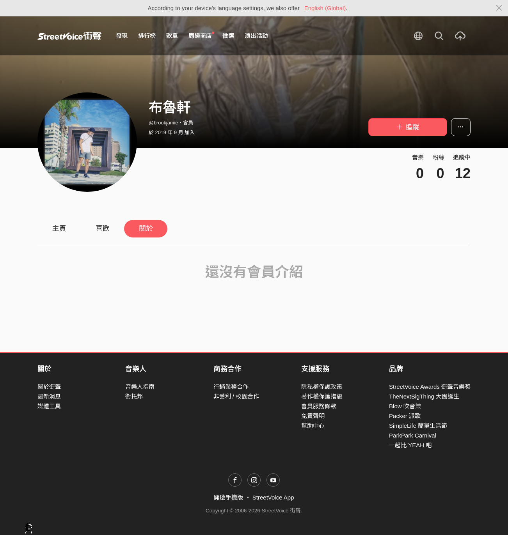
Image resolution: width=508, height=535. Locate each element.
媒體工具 (49, 406)
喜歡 (103, 228)
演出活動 (256, 35)
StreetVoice (69, 36)
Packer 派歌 (405, 416)
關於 (146, 228)
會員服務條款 (318, 406)
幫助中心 (313, 425)
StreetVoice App (273, 497)
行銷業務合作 (231, 386)
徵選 (228, 35)
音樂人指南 (140, 386)
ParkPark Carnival (412, 435)
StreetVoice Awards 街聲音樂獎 (430, 386)
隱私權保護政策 (321, 386)
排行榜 (147, 35)
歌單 (172, 35)
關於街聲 (49, 386)
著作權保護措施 (321, 396)
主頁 (59, 228)
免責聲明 (313, 416)
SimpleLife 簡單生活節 (418, 425)
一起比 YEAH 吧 (410, 445)
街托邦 (134, 396)
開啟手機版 (228, 497)
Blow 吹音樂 (405, 406)
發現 (122, 35)
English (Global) (325, 8)
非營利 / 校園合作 (236, 396)
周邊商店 (201, 35)
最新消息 (49, 396)
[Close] (499, 8)
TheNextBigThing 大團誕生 (424, 396)
